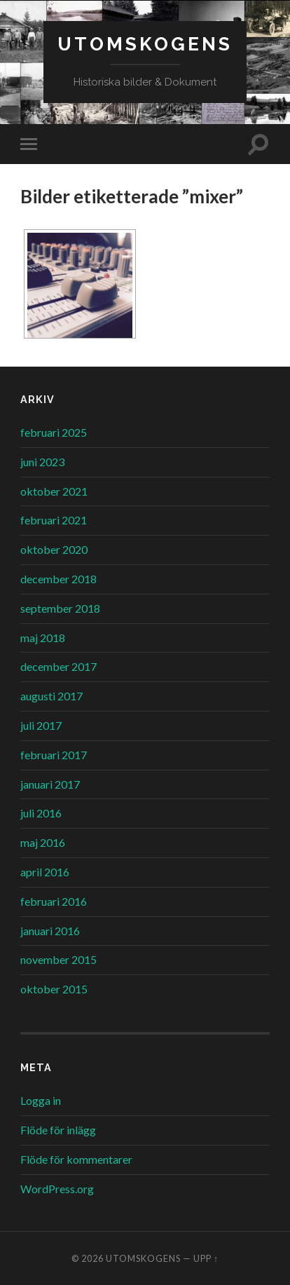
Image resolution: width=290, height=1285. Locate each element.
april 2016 (44, 871)
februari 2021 (53, 519)
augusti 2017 (51, 695)
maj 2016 (42, 842)
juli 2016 (41, 813)
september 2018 (60, 608)
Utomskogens (145, 44)
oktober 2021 (54, 491)
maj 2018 (42, 637)
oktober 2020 (54, 549)
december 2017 (58, 666)
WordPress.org (57, 1188)
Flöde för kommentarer (76, 1159)
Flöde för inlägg (58, 1129)
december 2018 (58, 578)
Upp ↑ (206, 1258)
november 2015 (58, 959)
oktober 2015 (54, 988)
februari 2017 (53, 754)
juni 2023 (42, 461)
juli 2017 (41, 725)
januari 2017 (50, 784)
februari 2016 (53, 901)
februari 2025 (53, 432)
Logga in (40, 1100)
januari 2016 (50, 930)
